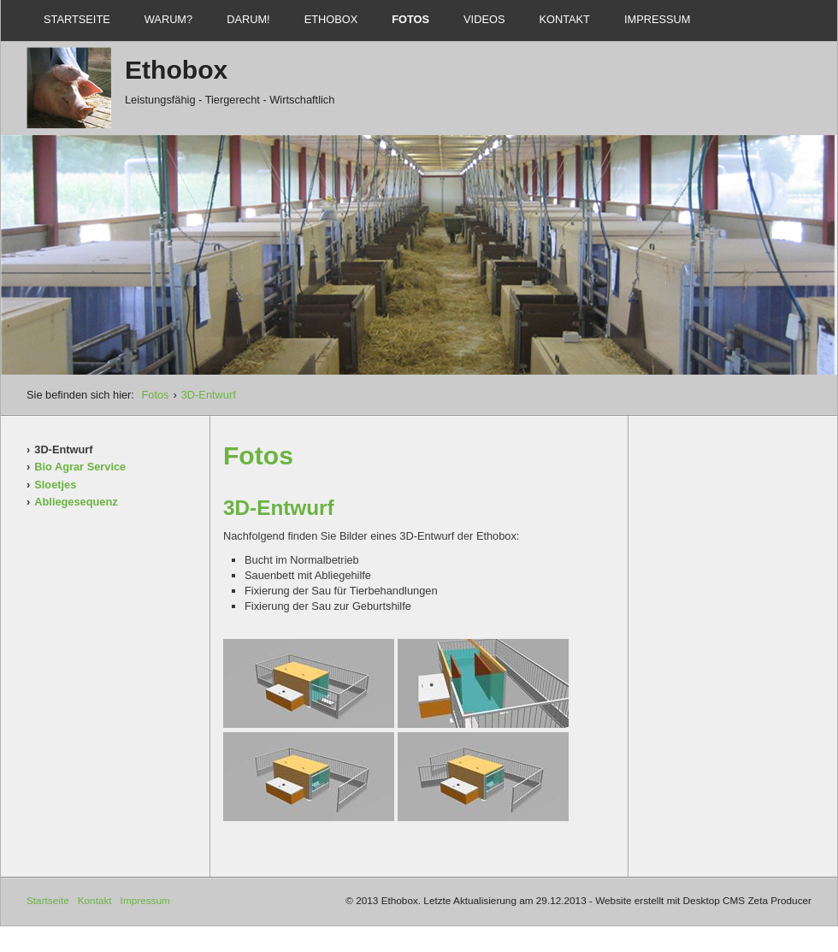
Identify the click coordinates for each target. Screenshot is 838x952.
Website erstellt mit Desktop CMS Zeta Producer (703, 900)
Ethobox (331, 19)
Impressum (657, 19)
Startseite (77, 19)
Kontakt (564, 19)
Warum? (168, 19)
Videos (484, 19)
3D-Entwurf (208, 394)
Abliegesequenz (75, 501)
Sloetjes (55, 484)
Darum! (248, 19)
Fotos (410, 19)
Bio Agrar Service (80, 466)
